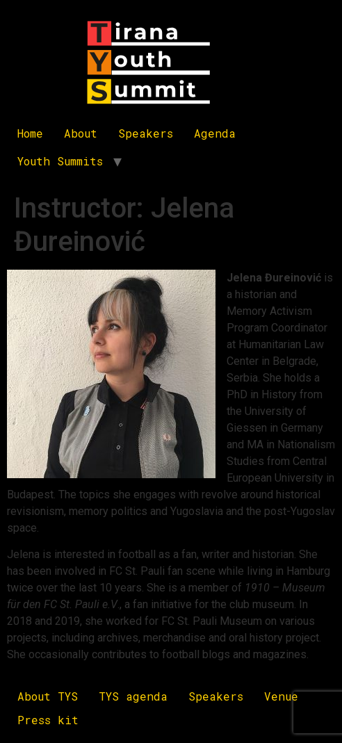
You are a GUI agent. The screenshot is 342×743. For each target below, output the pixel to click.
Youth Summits (60, 161)
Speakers (145, 133)
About (80, 133)
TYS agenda (133, 696)
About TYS (47, 696)
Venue (281, 696)
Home (30, 133)
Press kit (48, 719)
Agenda (215, 133)
